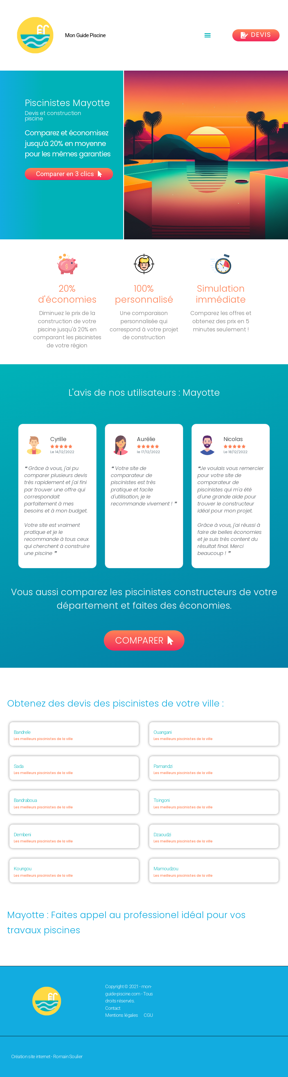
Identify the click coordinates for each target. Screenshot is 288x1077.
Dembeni (22, 834)
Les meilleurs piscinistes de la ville (43, 738)
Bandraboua (25, 800)
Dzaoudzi (162, 834)
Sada (18, 766)
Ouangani (163, 732)
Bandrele (22, 732)
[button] (207, 35)
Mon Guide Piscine (85, 35)
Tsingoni (162, 800)
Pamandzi (163, 766)
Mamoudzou (166, 868)
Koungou (22, 868)
